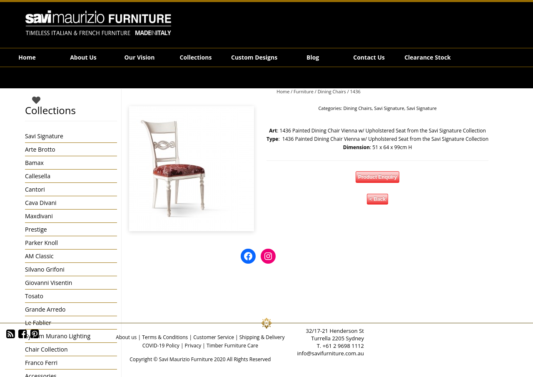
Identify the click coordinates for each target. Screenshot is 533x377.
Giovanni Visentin (48, 283)
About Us (83, 57)
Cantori (35, 189)
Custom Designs (254, 57)
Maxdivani (39, 216)
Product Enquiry (377, 177)
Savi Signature (389, 108)
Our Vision (140, 57)
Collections (196, 57)
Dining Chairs (332, 91)
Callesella (37, 176)
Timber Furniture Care (232, 345)
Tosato (34, 296)
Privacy (193, 345)
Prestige (36, 229)
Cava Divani (41, 203)
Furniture (304, 91)
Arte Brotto (40, 149)
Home (26, 57)
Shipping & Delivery (262, 337)
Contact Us (369, 57)
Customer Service (213, 337)
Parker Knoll (41, 243)
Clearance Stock (427, 57)
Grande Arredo (45, 309)
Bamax (34, 163)
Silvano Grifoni (45, 269)
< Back (377, 199)
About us (126, 337)
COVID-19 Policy (160, 345)
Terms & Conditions (165, 337)
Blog (312, 57)
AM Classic (39, 256)
